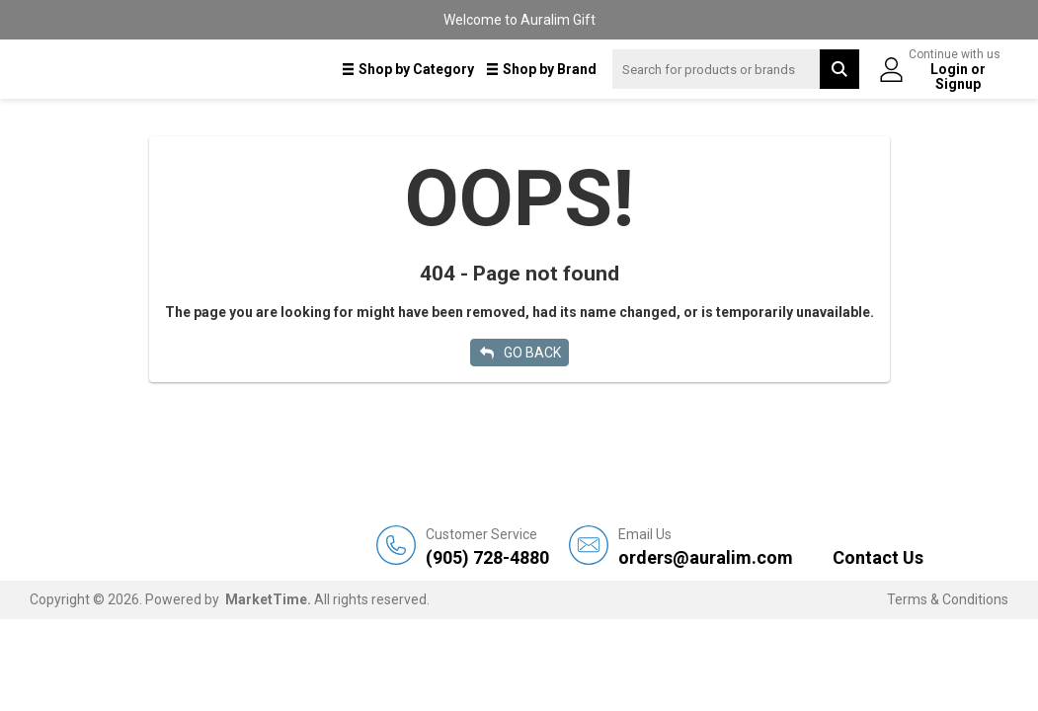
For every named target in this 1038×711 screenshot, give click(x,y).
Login (950, 69)
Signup (958, 84)
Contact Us (878, 557)
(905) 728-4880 (487, 546)
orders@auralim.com (705, 546)
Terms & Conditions (947, 599)
